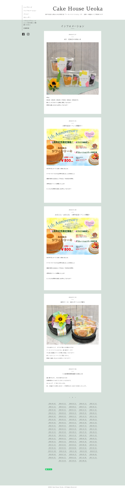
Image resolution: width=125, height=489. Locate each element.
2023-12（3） (83, 416)
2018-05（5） (83, 454)
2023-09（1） (62, 419)
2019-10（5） (62, 444)
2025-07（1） (83, 406)
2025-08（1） (73, 406)
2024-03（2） (52, 416)
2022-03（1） (52, 428)
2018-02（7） (62, 457)
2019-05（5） (62, 447)
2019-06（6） (52, 447)
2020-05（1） (93, 438)
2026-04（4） (52, 403)
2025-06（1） (93, 406)
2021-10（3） (52, 432)
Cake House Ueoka (78, 8)
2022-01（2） (73, 428)
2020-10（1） (52, 438)
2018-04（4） (93, 454)
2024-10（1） (52, 413)
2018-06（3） (73, 454)
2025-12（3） (93, 403)
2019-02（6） (93, 447)
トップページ (27, 7)
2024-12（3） (83, 409)
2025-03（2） (52, 409)
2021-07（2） (83, 432)
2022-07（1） (83, 425)
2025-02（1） (62, 409)
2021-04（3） (93, 432)
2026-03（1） (62, 403)
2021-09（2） (62, 432)
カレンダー (27, 17)
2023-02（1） (62, 422)
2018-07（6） (63, 454)
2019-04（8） (73, 447)
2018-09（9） (94, 451)
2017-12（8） (83, 457)
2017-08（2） (83, 460)
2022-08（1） (73, 425)
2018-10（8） (83, 451)
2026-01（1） (83, 403)
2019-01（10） (52, 451)
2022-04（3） (93, 425)
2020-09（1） (62, 438)
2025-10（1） (62, 406)
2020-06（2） (83, 438)
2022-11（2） (93, 422)
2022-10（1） (52, 425)
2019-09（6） (73, 444)
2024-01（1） (73, 416)
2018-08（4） (52, 454)
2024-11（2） (93, 409)
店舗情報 (26, 28)
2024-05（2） (83, 413)
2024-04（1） (93, 413)
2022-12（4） (83, 422)
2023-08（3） (73, 419)
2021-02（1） (62, 435)
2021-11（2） (93, 428)
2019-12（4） (93, 441)
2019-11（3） (52, 444)
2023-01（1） (73, 422)
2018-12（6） (63, 451)
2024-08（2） (62, 413)
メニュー (26, 14)
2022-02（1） (62, 428)
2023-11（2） (93, 416)
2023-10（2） (52, 419)
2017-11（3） (93, 457)
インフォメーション (29, 10)
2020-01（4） (83, 441)
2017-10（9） (62, 460)
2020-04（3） (52, 441)
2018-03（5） (52, 457)
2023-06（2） (83, 419)
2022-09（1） (62, 425)
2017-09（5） (73, 460)
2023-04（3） (93, 419)
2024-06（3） (73, 413)
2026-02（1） (73, 403)
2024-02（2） (62, 416)
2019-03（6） (83, 447)
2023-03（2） (52, 422)
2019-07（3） (93, 444)
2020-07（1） (73, 438)
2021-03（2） (52, 435)
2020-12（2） (83, 435)
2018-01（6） (73, 457)
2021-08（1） (73, 432)
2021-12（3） (83, 428)
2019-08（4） (83, 444)
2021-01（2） (73, 435)
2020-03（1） (62, 441)
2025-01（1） (73, 409)
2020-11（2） (93, 435)
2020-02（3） (73, 441)
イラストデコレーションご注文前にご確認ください (29, 23)
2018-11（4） (73, 451)
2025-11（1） (52, 406)
